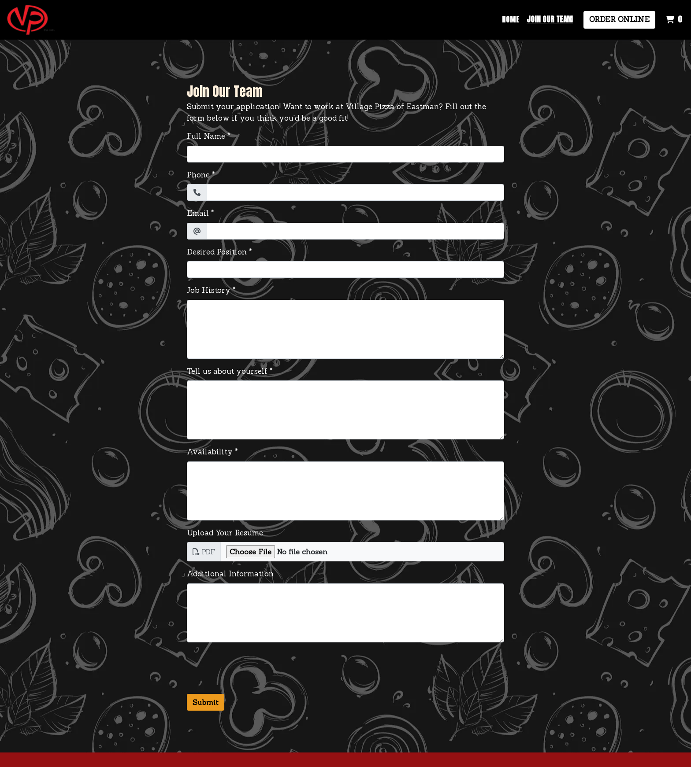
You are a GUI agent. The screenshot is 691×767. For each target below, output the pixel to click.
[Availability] (345, 490)
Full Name (206, 136)
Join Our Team (550, 19)
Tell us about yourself (227, 371)
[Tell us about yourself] (345, 409)
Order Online (619, 19)
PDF (204, 551)
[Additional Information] (345, 612)
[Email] (355, 231)
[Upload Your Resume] (362, 551)
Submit (206, 702)
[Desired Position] (345, 269)
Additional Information (230, 574)
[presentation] (254, 666)
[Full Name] (345, 154)
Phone (198, 175)
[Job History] (345, 329)
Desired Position (217, 252)
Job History (208, 290)
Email (198, 213)
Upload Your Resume (225, 533)
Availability (210, 452)
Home (511, 19)
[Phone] (355, 192)
